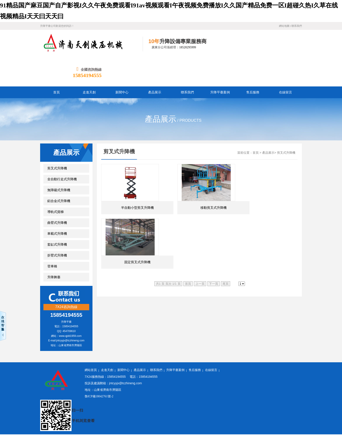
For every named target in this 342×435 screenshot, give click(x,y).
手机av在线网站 (11, 404)
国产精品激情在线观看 (291, 421)
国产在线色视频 (205, 404)
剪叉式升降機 (57, 140)
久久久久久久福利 (272, 432)
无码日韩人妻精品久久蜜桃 (18, 388)
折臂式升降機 (57, 227)
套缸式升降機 (57, 216)
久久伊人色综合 (32, 416)
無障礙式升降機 (58, 162)
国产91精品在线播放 (170, 421)
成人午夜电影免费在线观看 (44, 394)
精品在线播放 (281, 399)
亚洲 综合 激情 (181, 410)
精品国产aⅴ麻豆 (285, 410)
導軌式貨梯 (55, 183)
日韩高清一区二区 (176, 432)
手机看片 (314, 416)
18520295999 (178, 47)
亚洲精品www (328, 410)
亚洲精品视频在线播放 (257, 410)
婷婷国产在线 (103, 421)
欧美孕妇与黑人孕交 (78, 421)
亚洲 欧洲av (331, 399)
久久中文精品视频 (206, 410)
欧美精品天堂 (230, 410)
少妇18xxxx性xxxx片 (307, 399)
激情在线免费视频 (180, 399)
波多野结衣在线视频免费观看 (240, 394)
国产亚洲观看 (69, 404)
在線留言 (211, 341)
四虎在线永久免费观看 (140, 404)
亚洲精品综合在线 (295, 394)
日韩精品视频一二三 (292, 416)
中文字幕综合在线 (275, 426)
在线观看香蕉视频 (60, 399)
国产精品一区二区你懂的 (176, 426)
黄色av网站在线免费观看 (321, 404)
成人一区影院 (319, 394)
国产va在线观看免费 (88, 432)
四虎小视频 (243, 404)
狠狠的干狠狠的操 (169, 416)
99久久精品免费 (197, 421)
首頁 (256, 124)
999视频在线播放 (50, 421)
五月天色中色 (272, 394)
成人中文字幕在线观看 (107, 399)
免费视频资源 (237, 399)
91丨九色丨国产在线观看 (41, 404)
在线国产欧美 (296, 432)
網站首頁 (91, 341)
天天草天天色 (113, 404)
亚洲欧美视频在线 (161, 394)
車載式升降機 (57, 205)
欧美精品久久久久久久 (30, 399)
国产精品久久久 (146, 426)
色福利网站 (20, 426)
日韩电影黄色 (27, 432)
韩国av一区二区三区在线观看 (253, 421)
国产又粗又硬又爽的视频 (55, 432)
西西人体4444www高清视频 (109, 410)
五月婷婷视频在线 (141, 421)
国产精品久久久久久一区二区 (237, 432)
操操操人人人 (204, 426)
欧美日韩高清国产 (203, 432)
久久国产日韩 (134, 399)
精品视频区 (53, 426)
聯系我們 (296, 25)
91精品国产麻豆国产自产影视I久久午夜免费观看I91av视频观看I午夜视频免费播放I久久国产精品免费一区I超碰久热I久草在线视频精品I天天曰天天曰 (99, 383)
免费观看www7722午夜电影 (82, 426)
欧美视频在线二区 (289, 404)
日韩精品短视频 (259, 399)
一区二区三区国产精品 (118, 426)
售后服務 (195, 341)
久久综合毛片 (9, 416)
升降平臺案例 (175, 341)
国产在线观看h (156, 399)
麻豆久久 (120, 421)
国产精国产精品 (264, 404)
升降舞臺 (53, 249)
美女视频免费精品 (188, 394)
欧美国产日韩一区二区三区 (136, 416)
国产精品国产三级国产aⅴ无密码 (254, 416)
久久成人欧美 (307, 410)
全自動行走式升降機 (62, 151)
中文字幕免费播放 (75, 410)
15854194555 (287, 47)
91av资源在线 (89, 394)
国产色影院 (316, 421)
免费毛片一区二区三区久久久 (149, 410)
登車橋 (52, 238)
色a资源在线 (109, 394)
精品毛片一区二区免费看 (44, 410)
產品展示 (268, 124)
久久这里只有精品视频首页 (143, 432)
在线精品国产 (193, 416)
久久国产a (36, 426)
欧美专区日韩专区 (12, 410)
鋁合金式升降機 (58, 172)
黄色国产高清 (113, 432)
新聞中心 (123, 341)
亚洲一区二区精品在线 (210, 399)
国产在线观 (82, 399)
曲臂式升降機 (57, 194)
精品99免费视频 (220, 421)
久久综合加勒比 (91, 404)
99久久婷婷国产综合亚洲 (175, 404)
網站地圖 (284, 25)
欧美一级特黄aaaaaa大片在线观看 (239, 426)
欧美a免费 (71, 394)
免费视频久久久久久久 (21, 421)
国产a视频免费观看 (57, 416)
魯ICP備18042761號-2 (99, 368)
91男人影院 (225, 404)
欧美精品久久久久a (217, 416)
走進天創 (107, 341)
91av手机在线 (316, 432)
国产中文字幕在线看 (133, 394)
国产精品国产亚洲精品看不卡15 (94, 416)
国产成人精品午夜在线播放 (308, 426)
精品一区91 (211, 394)
